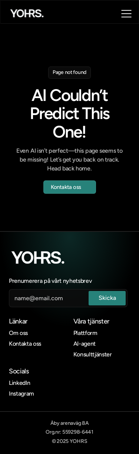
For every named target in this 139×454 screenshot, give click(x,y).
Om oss (18, 332)
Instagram (21, 393)
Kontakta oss (25, 343)
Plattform (85, 332)
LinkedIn (19, 382)
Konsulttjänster (92, 354)
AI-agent (84, 343)
